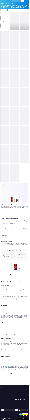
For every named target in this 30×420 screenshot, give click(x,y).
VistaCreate (16, 402)
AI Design (2, 401)
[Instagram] (22, 387)
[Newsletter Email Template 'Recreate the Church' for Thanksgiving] (14, 40)
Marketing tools (10, 395)
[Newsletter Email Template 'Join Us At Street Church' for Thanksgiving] (24, 40)
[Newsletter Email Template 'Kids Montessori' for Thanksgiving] (14, 173)
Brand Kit (5, 223)
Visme (20, 401)
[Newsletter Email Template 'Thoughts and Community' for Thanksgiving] (4, 116)
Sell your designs (3, 395)
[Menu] (28, 1)
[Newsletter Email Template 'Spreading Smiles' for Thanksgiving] (14, 78)
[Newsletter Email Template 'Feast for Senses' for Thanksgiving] (24, 154)
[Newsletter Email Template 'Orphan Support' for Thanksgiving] (4, 59)
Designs (2, 9)
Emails (5, 9)
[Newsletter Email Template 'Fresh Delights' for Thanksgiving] (14, 59)
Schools (18, 395)
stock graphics (8, 299)
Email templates (2, 3)
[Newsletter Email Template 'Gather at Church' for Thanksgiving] (24, 116)
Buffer (20, 402)
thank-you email (17, 349)
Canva (16, 401)
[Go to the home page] (3, 1)
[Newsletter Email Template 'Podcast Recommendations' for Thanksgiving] (4, 97)
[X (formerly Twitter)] (24, 387)
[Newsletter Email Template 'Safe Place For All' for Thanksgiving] (24, 21)
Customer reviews (3, 396)
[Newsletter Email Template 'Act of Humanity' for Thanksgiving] (14, 21)
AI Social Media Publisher (4, 402)
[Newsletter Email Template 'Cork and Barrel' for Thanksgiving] (4, 173)
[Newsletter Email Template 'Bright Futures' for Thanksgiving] (4, 78)
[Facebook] (20, 387)
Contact (24, 401)
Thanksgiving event (8, 366)
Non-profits (18, 396)
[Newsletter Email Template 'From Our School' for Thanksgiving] (4, 135)
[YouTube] (27, 387)
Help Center (24, 402)
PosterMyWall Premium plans (17, 257)
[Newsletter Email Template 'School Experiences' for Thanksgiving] (14, 97)
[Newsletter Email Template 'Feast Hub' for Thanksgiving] (14, 135)
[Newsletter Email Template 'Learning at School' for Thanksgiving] (14, 154)
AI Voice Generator (10, 402)
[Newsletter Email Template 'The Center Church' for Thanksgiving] (4, 40)
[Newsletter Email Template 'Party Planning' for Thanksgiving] (24, 78)
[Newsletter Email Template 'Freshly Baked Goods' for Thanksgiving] (24, 59)
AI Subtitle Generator (11, 401)
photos (15, 207)
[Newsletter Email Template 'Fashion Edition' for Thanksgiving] (24, 97)
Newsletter (7, 3)
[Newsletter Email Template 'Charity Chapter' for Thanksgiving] (4, 154)
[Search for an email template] (17, 9)
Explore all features (11, 396)
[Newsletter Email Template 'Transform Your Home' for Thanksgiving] (24, 135)
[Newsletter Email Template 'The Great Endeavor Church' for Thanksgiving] (14, 116)
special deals (11, 340)
